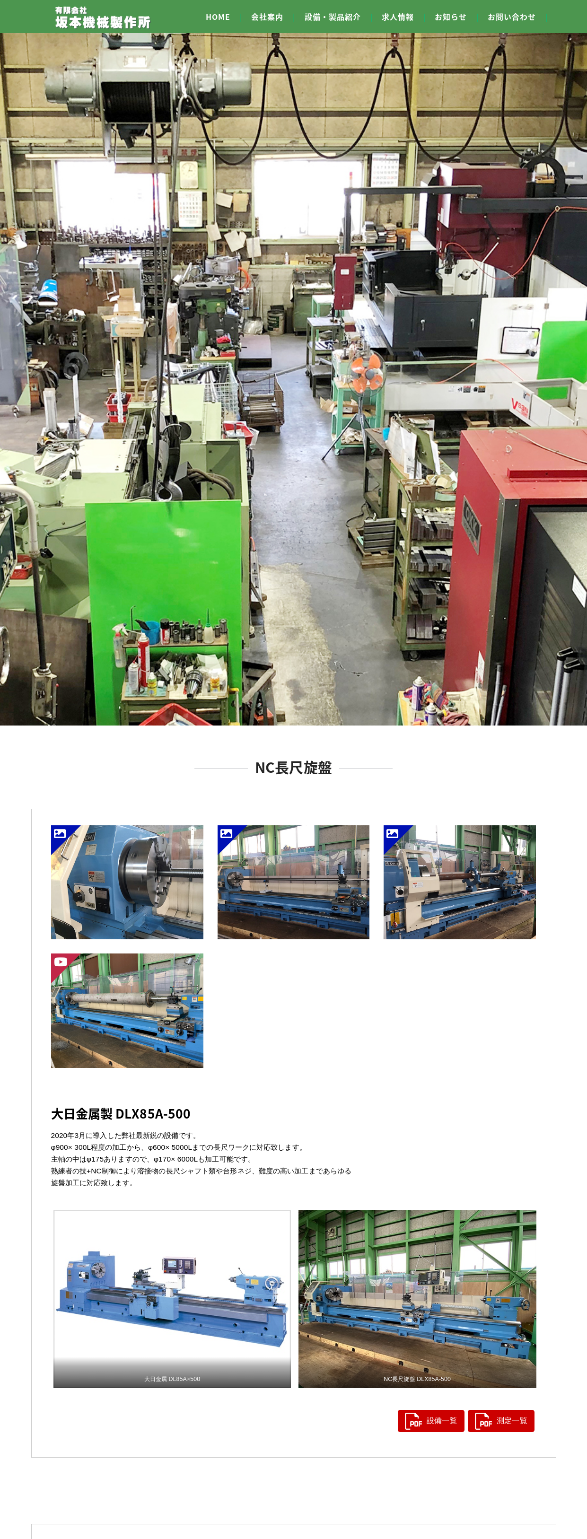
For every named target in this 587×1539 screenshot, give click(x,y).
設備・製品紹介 (333, 16)
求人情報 (398, 16)
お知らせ (451, 16)
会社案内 (267, 16)
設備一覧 (427, 1419)
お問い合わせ (512, 16)
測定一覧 (497, 1419)
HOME (218, 16)
